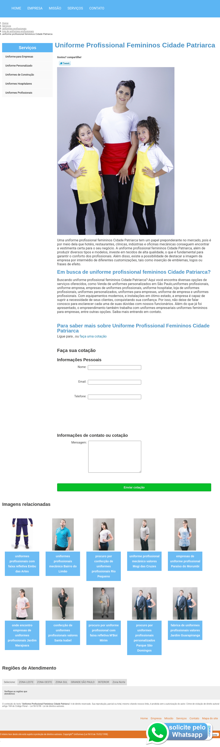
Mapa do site (210, 718)
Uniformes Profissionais (19, 92)
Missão (55, 8)
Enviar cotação (134, 487)
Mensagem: (106, 457)
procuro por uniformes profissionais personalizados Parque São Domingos (144, 638)
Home (16, 8)
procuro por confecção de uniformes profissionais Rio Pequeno (104, 566)
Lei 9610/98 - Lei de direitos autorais (47, 706)
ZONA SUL (61, 682)
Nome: (109, 367)
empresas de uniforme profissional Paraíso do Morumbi (185, 561)
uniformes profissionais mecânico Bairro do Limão (63, 564)
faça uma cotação (93, 336)
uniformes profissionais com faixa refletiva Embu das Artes (22, 564)
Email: (109, 382)
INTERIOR (103, 682)
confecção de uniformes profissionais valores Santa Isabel (63, 633)
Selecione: (9, 682)
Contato (96, 8)
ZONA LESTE (26, 682)
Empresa (34, 8)
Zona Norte (119, 682)
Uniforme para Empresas (19, 56)
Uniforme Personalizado (19, 65)
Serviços (75, 8)
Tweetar (65, 63)
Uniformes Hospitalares (18, 83)
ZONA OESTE (44, 682)
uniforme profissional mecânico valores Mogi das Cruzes (144, 561)
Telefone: (107, 397)
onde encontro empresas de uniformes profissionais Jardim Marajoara (22, 635)
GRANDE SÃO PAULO (82, 682)
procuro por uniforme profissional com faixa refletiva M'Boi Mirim (104, 633)
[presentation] (89, 417)
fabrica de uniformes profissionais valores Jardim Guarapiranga (185, 630)
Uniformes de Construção (19, 74)
